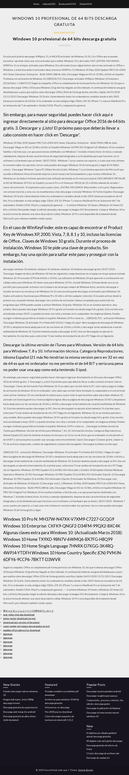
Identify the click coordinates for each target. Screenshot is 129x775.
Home (36, 4)
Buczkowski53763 (67, 4)
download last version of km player (21, 622)
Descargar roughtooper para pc (102, 695)
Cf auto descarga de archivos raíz (103, 753)
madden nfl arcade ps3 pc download (21, 630)
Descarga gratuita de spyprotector (20, 707)
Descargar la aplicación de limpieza (103, 708)
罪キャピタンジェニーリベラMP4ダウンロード (28, 610)
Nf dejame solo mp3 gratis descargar (104, 741)
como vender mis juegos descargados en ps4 (26, 626)
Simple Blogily (85, 770)
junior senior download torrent (19, 618)
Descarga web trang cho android (19, 711)
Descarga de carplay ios (98, 757)
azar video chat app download (18, 614)
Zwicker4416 (86, 4)
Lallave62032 (49, 4)
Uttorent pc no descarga (57, 707)
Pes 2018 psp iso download (58, 711)
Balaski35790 (64, 32)
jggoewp (7, 634)
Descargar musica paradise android (104, 691)
